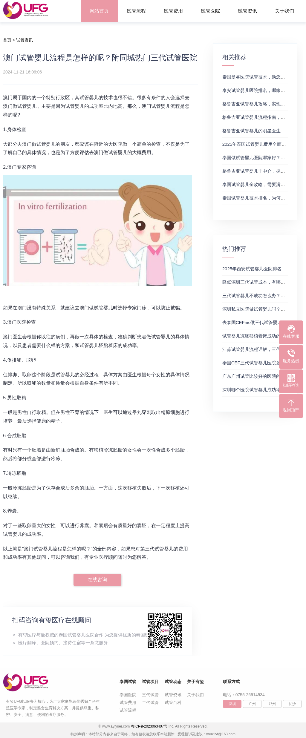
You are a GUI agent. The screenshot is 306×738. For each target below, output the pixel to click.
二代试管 (150, 702)
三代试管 (150, 694)
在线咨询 (97, 579)
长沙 (292, 704)
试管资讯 (247, 10)
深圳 (232, 704)
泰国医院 (128, 694)
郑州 (272, 704)
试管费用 (173, 10)
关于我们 (284, 10)
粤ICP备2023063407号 (149, 726)
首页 (7, 40)
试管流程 (136, 10)
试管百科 (173, 702)
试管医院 (210, 10)
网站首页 (99, 10)
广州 (252, 704)
